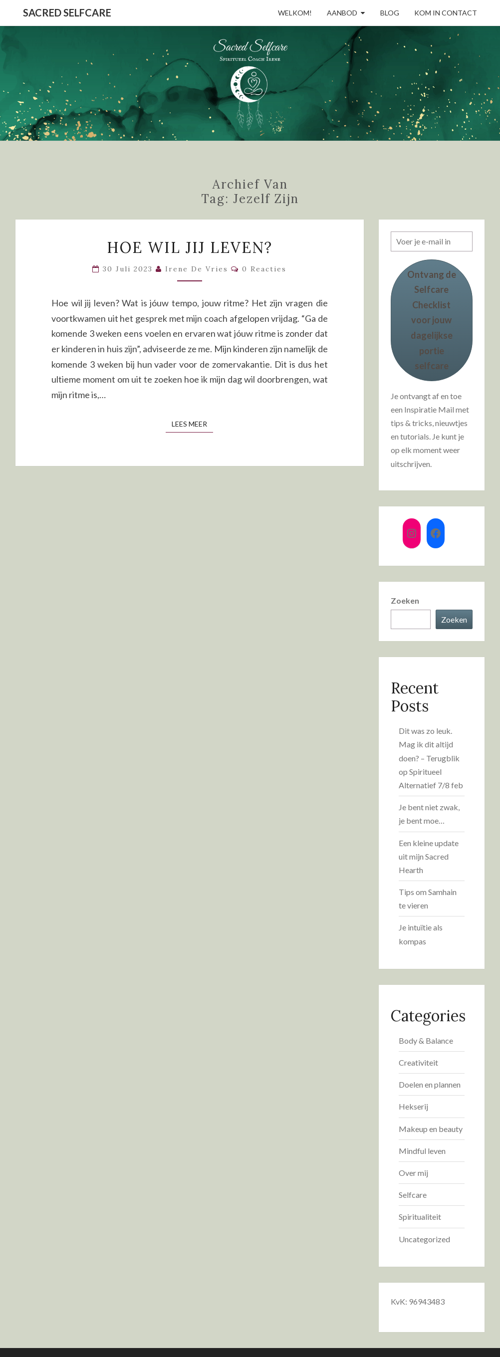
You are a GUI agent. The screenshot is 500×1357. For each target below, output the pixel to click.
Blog (389, 12)
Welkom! (295, 12)
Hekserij (413, 1106)
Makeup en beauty (431, 1128)
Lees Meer (192, 423)
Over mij (413, 1172)
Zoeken (405, 600)
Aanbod (342, 12)
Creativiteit (418, 1062)
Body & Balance (426, 1040)
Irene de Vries (196, 268)
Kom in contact (445, 12)
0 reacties (264, 268)
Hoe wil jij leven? (189, 247)
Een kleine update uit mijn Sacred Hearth (429, 856)
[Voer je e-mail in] (432, 241)
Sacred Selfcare (67, 12)
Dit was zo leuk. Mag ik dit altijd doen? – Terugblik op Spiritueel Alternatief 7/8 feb (431, 758)
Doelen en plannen (430, 1084)
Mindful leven (422, 1150)
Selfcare (413, 1194)
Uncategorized (424, 1239)
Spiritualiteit (420, 1216)
